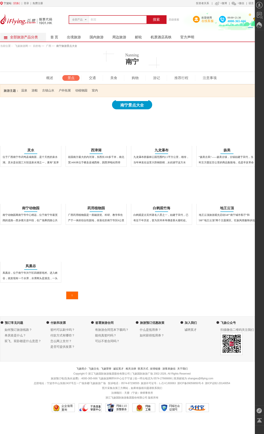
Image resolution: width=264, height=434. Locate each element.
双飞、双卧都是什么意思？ (23, 341)
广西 (48, 45)
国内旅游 (99, 36)
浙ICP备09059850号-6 (190, 383)
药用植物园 (96, 208)
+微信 (237, 3)
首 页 (54, 37)
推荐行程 (181, 78)
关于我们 (182, 368)
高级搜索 (174, 19)
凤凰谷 (31, 266)
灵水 (30, 150)
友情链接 (155, 368)
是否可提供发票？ (62, 346)
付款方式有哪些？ (62, 335)
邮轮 (140, 36)
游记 (156, 78)
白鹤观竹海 (161, 208)
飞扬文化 (94, 368)
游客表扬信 (168, 368)
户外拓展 (65, 90)
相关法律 (131, 368)
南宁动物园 (30, 208)
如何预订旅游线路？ (18, 329)
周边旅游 (121, 36)
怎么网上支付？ (61, 341)
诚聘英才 (190, 329)
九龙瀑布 (162, 150)
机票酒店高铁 (163, 36)
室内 (95, 90)
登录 (26, 3)
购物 (135, 78)
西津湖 (96, 150)
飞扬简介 (81, 368)
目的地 (37, 45)
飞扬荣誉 (106, 368)
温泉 (24, 90)
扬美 (226, 150)
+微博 (220, 3)
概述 (49, 78)
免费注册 (37, 3)
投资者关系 (202, 3)
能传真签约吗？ (105, 335)
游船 (35, 90)
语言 (251, 3)
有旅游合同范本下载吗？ (112, 329)
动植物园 (81, 90)
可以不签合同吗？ (107, 341)
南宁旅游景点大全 (66, 45)
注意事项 (210, 78)
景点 (71, 78)
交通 (92, 78)
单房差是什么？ (15, 335)
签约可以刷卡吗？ (62, 329)
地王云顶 (227, 208)
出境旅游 (76, 36)
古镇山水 (48, 90)
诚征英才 (118, 368)
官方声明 (189, 36)
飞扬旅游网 (21, 45)
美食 (113, 78)
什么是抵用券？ (150, 329)
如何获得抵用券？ (152, 335)
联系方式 (143, 368)
